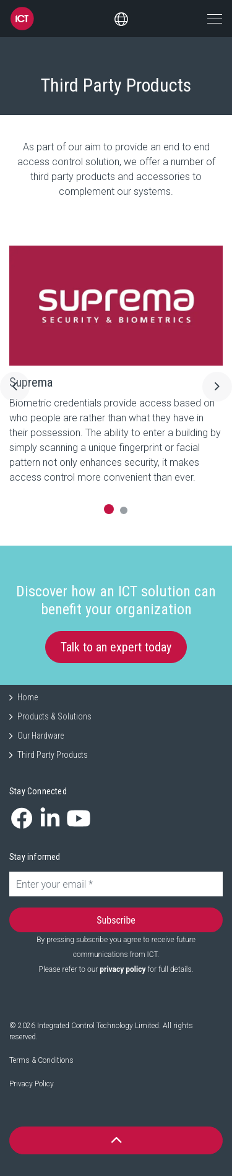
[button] (116, 1140)
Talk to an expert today (116, 647)
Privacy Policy (31, 1083)
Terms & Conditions (41, 1060)
